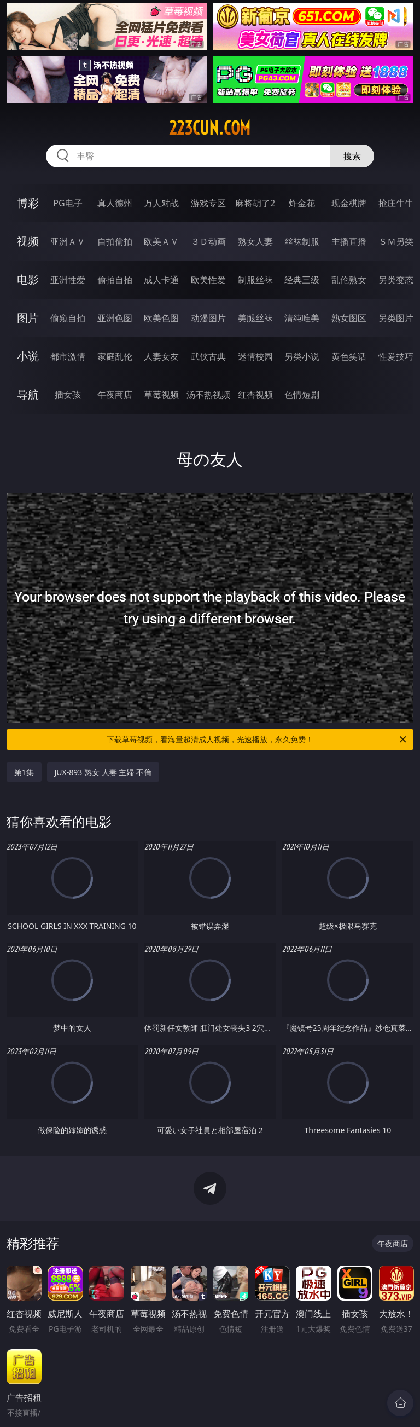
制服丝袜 (255, 280)
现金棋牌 (348, 203)
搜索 (352, 156)
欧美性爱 (208, 280)
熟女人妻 (255, 241)
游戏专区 (208, 203)
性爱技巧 (395, 356)
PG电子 (67, 203)
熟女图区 (348, 318)
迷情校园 (255, 356)
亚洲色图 (114, 318)
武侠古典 (208, 356)
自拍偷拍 (114, 241)
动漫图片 (208, 318)
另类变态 (395, 280)
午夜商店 (114, 395)
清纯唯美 (301, 318)
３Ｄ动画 (208, 241)
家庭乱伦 (114, 356)
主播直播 (348, 241)
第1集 (24, 772)
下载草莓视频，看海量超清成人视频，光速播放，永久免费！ (257, 739)
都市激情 (67, 356)
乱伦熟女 (348, 280)
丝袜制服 (301, 241)
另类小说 (301, 356)
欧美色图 (161, 318)
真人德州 (114, 203)
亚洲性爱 (67, 280)
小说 (28, 356)
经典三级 (301, 280)
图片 (28, 317)
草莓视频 (161, 395)
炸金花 (302, 203)
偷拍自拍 (114, 280)
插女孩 (68, 395)
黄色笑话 (348, 356)
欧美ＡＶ (161, 241)
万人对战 (161, 203)
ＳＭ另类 (395, 241)
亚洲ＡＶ (67, 241)
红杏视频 (255, 395)
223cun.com (209, 128)
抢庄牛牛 (395, 203)
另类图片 (395, 318)
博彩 (28, 202)
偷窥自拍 (67, 318)
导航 (28, 394)
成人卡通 (161, 280)
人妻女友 (161, 356)
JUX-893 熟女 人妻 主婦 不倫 (103, 772)
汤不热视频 (208, 395)
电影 (28, 279)
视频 (28, 241)
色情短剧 (301, 395)
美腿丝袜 (255, 318)
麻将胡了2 (255, 203)
